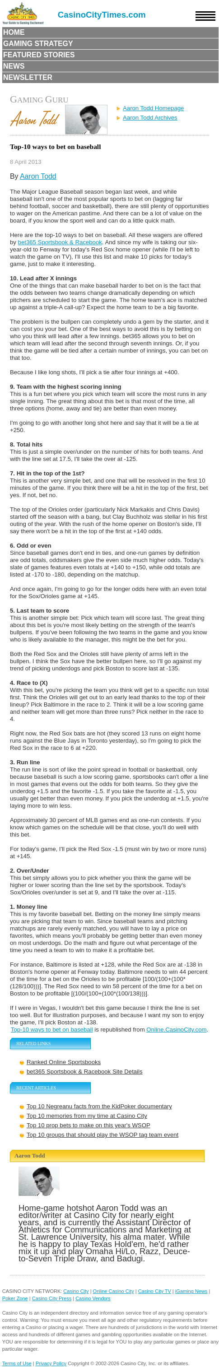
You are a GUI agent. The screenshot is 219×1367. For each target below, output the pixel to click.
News (14, 66)
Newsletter (27, 77)
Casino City (76, 1291)
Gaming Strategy (38, 43)
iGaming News (191, 1291)
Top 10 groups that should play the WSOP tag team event (102, 1134)
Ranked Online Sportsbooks (64, 1062)
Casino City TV (154, 1291)
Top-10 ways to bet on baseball (52, 1029)
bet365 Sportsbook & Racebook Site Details (85, 1071)
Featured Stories (39, 55)
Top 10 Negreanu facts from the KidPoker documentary (99, 1106)
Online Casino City (113, 1291)
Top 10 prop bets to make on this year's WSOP (88, 1125)
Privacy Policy (51, 1363)
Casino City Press (51, 1298)
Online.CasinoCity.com (176, 1029)
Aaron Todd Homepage (153, 108)
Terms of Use (17, 1363)
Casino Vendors (93, 1298)
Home (14, 32)
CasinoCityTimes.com (102, 14)
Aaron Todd (38, 176)
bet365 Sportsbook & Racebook (60, 242)
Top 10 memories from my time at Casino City (87, 1115)
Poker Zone (15, 1298)
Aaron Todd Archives (150, 117)
